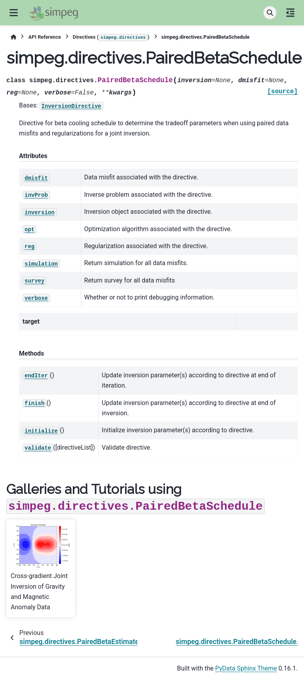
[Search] (270, 12)
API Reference (44, 37)
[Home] (13, 37)
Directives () (111, 37)
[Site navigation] (13, 12)
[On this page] (290, 12)
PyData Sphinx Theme (246, 668)
